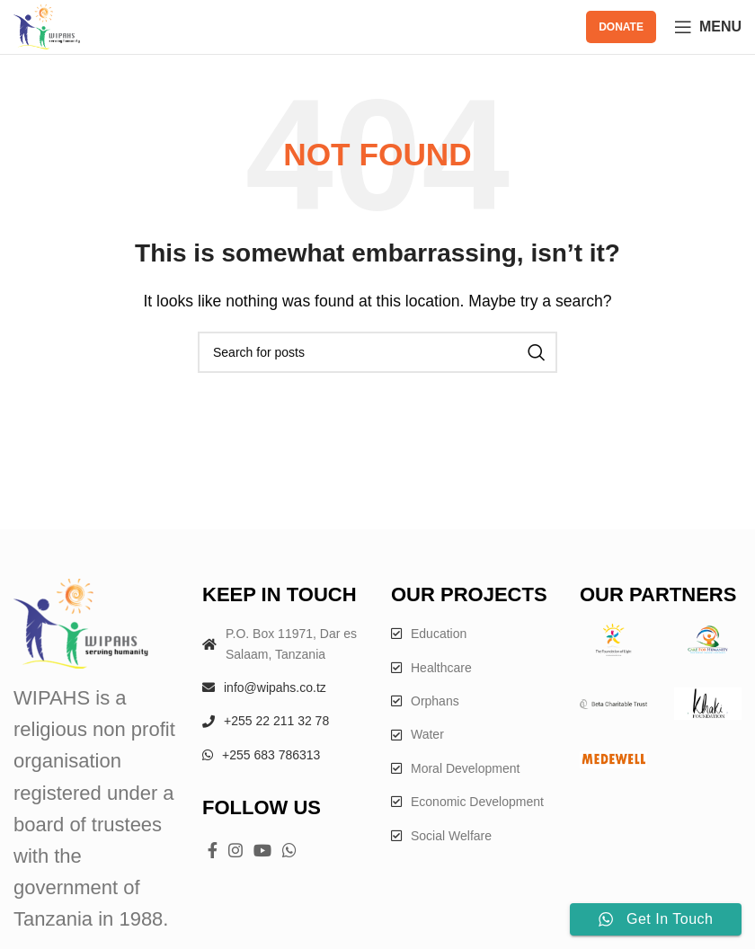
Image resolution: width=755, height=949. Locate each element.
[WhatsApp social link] (289, 850)
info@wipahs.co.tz (275, 687)
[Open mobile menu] (708, 27)
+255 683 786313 (271, 755)
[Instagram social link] (235, 850)
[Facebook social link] (212, 850)
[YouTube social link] (262, 850)
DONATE (621, 27)
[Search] (377, 352)
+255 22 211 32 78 (276, 721)
